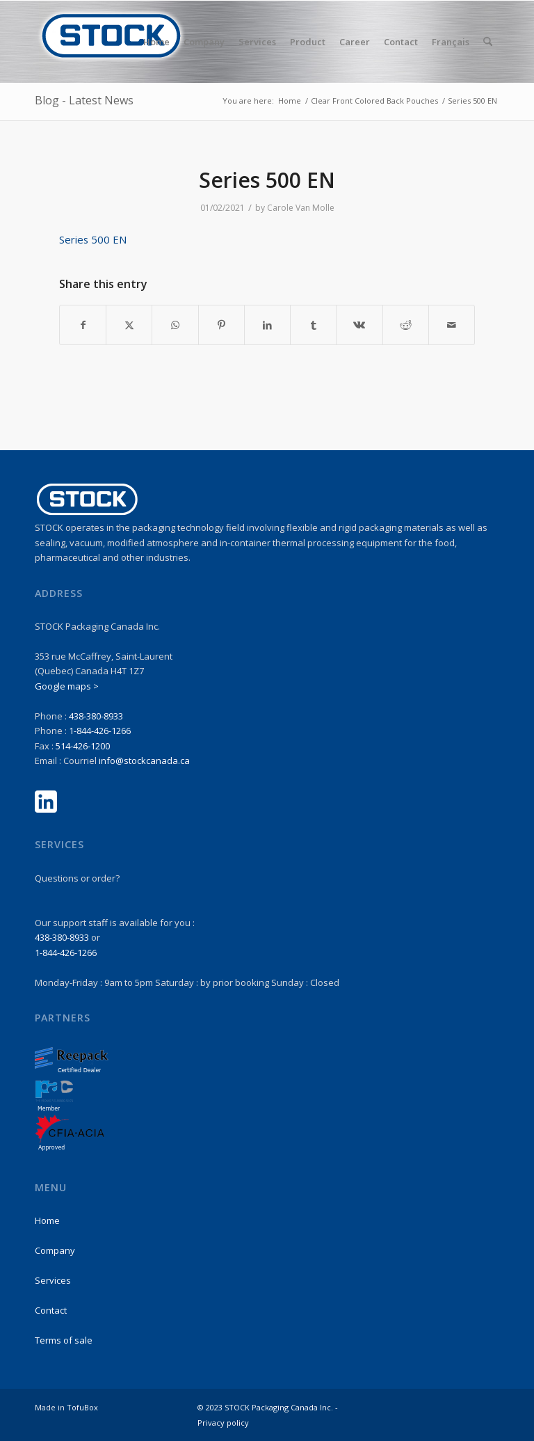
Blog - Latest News (84, 100)
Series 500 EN (93, 239)
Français (450, 41)
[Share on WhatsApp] (174, 324)
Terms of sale (63, 1340)
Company (55, 1250)
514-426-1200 (83, 746)
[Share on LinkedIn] (267, 324)
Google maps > (67, 686)
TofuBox (82, 1407)
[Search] (487, 42)
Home (47, 1220)
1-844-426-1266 (100, 730)
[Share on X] (129, 324)
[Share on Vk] (359, 324)
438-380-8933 (96, 716)
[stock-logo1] (111, 42)
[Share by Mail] (451, 324)
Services (53, 1280)
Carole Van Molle (300, 208)
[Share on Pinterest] (221, 324)
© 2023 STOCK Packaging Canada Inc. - (267, 1407)
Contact (51, 1310)
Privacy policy (223, 1422)
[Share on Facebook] (83, 324)
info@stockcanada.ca (144, 760)
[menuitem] (156, 42)
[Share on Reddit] (405, 324)
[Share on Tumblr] (313, 324)
